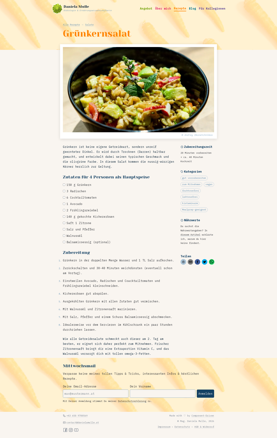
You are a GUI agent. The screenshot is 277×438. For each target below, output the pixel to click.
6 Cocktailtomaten (82, 197)
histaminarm (190, 203)
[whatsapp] (211, 262)
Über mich (163, 8)
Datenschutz (182, 426)
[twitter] (204, 262)
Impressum (164, 426)
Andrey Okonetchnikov (198, 135)
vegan (209, 184)
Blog (192, 8)
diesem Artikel (190, 234)
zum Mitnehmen (191, 184)
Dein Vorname (140, 386)
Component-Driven (202, 415)
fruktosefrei (190, 190)
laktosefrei (190, 196)
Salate (89, 24)
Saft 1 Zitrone (79, 223)
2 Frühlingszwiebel (82, 210)
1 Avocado (74, 204)
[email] (190, 262)
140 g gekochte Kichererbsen (90, 216)
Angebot (146, 8)
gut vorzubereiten (194, 177)
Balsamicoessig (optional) (89, 242)
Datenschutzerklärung (132, 401)
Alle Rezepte (71, 24)
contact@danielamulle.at (82, 422)
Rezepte (180, 8)
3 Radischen (76, 191)
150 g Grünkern (79, 185)
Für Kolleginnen (212, 8)
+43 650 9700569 (77, 415)
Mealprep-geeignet (194, 209)
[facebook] (197, 262)
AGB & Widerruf (204, 426)
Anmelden (205, 393)
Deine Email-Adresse (79, 386)
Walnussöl (74, 235)
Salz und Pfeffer (81, 229)
